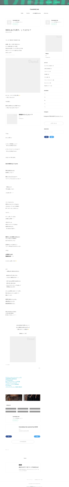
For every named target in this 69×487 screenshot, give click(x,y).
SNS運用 (46, 76)
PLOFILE (28, 13)
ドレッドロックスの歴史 (48, 109)
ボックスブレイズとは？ (48, 99)
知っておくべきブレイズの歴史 (49, 102)
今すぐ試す (49, 2)
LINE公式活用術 (47, 71)
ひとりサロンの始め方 (49, 68)
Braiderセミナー (48, 88)
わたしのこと (47, 85)
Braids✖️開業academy (37, 13)
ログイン (56, 2)
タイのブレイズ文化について (49, 106)
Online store (46, 13)
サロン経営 (47, 79)
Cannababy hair (34, 9)
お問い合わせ (54, 126)
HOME (22, 13)
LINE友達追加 (23, 441)
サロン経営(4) (8, 364)
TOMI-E (25, 458)
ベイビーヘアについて (48, 96)
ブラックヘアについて (49, 82)
